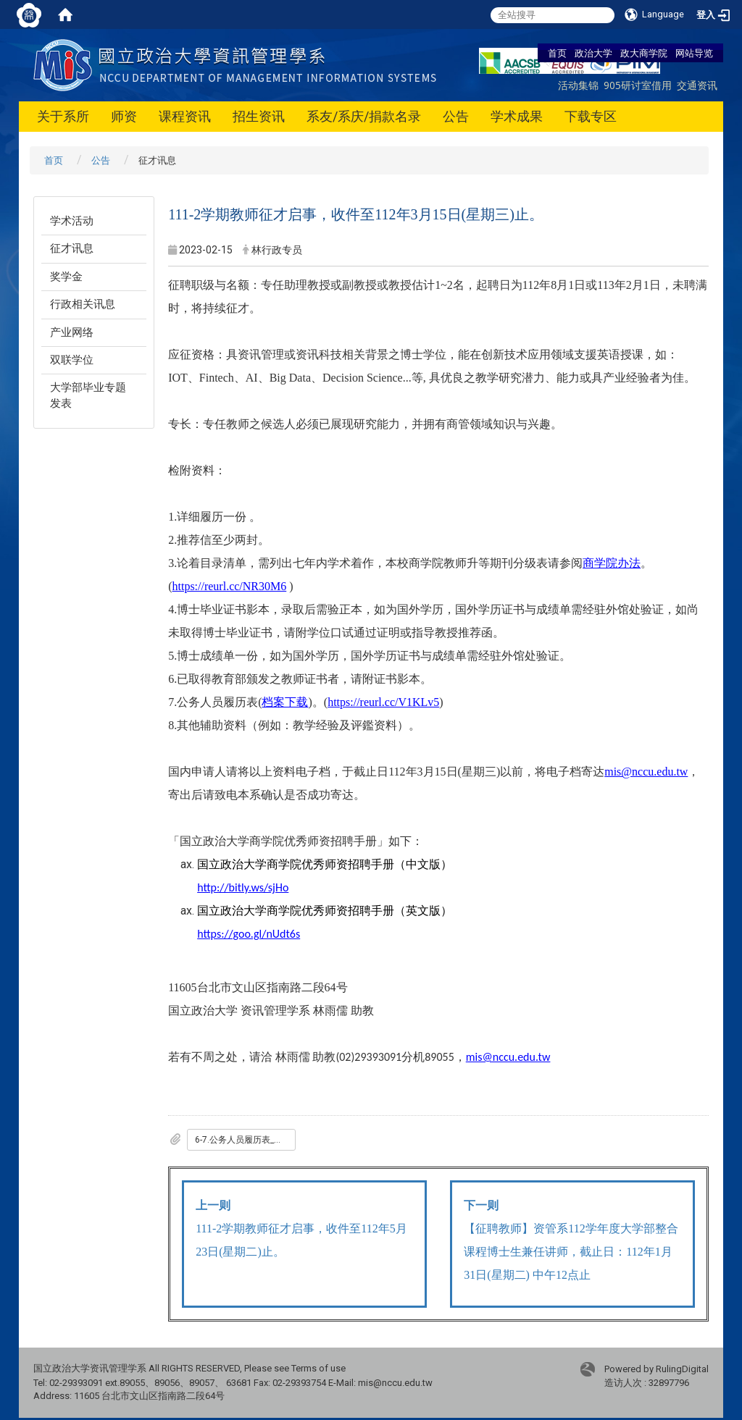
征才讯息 (71, 248)
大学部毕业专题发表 (88, 395)
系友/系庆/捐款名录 (364, 116)
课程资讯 (185, 116)
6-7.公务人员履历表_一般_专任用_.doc (245, 1140)
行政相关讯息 (82, 304)
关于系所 (63, 116)
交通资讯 (697, 85)
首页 (557, 52)
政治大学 (593, 52)
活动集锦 (578, 85)
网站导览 (694, 52)
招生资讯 (259, 116)
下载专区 (590, 116)
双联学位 (71, 359)
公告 (456, 116)
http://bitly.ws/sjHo (242, 887)
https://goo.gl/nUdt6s (248, 934)
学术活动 (71, 220)
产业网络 (71, 332)
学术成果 (517, 116)
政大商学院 (643, 52)
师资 (124, 116)
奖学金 (66, 276)
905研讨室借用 (638, 85)
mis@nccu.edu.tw (508, 1057)
